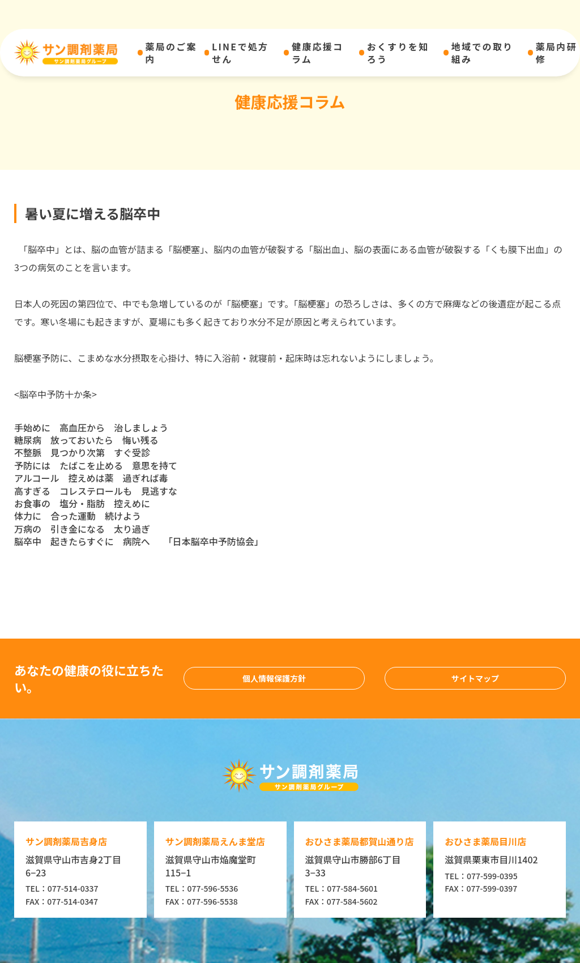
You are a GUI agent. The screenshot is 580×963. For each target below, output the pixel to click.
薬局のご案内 (171, 53)
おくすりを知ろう (398, 53)
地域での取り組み (482, 53)
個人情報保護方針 (274, 678)
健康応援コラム (317, 53)
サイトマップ (475, 678)
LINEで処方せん (240, 53)
